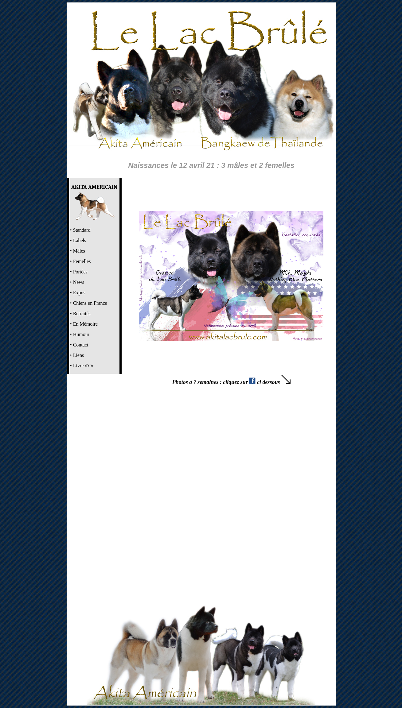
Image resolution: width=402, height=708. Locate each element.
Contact (80, 344)
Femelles (82, 261)
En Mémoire (85, 324)
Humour (81, 334)
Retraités (82, 313)
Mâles (79, 250)
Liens (78, 355)
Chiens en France (90, 303)
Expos (79, 292)
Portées (80, 271)
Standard (82, 230)
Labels (79, 240)
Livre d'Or (83, 365)
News (78, 282)
